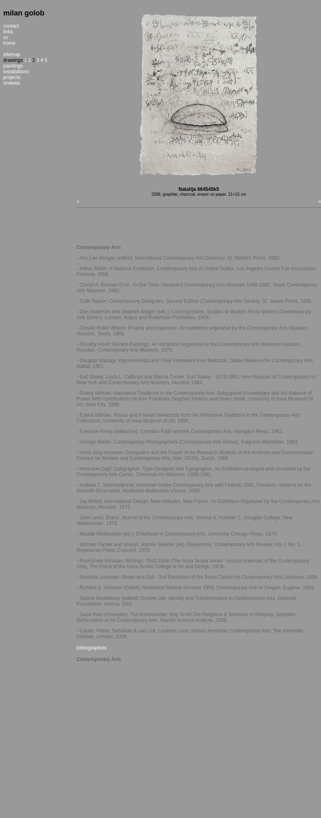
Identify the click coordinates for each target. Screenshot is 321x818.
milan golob (23, 13)
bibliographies (92, 648)
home (9, 43)
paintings (13, 66)
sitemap (11, 54)
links (8, 32)
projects (11, 77)
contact (11, 26)
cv (5, 37)
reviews (11, 83)
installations (16, 71)
